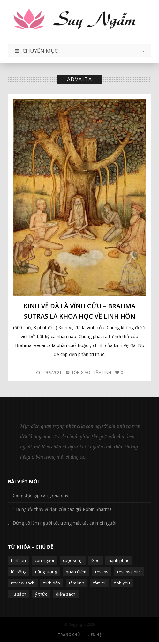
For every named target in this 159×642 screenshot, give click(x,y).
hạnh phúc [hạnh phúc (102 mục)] (119, 560)
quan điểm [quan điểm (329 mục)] (76, 572)
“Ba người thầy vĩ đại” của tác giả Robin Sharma (62, 509)
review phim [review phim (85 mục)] (129, 572)
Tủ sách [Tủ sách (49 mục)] (18, 594)
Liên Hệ (94, 634)
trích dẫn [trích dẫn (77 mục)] (51, 583)
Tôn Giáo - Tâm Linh (91, 372)
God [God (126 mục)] (95, 560)
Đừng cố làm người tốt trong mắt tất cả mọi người (64, 523)
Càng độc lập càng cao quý (40, 495)
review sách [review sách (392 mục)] (22, 583)
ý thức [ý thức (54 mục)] (41, 594)
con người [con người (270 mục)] (44, 560)
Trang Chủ (69, 634)
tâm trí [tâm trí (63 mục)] (99, 583)
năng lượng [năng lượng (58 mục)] (46, 572)
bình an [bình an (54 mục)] (18, 560)
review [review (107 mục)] (101, 572)
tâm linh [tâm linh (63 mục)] (76, 583)
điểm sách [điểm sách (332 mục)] (65, 594)
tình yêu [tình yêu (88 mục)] (122, 583)
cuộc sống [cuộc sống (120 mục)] (72, 560)
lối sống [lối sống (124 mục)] (18, 572)
